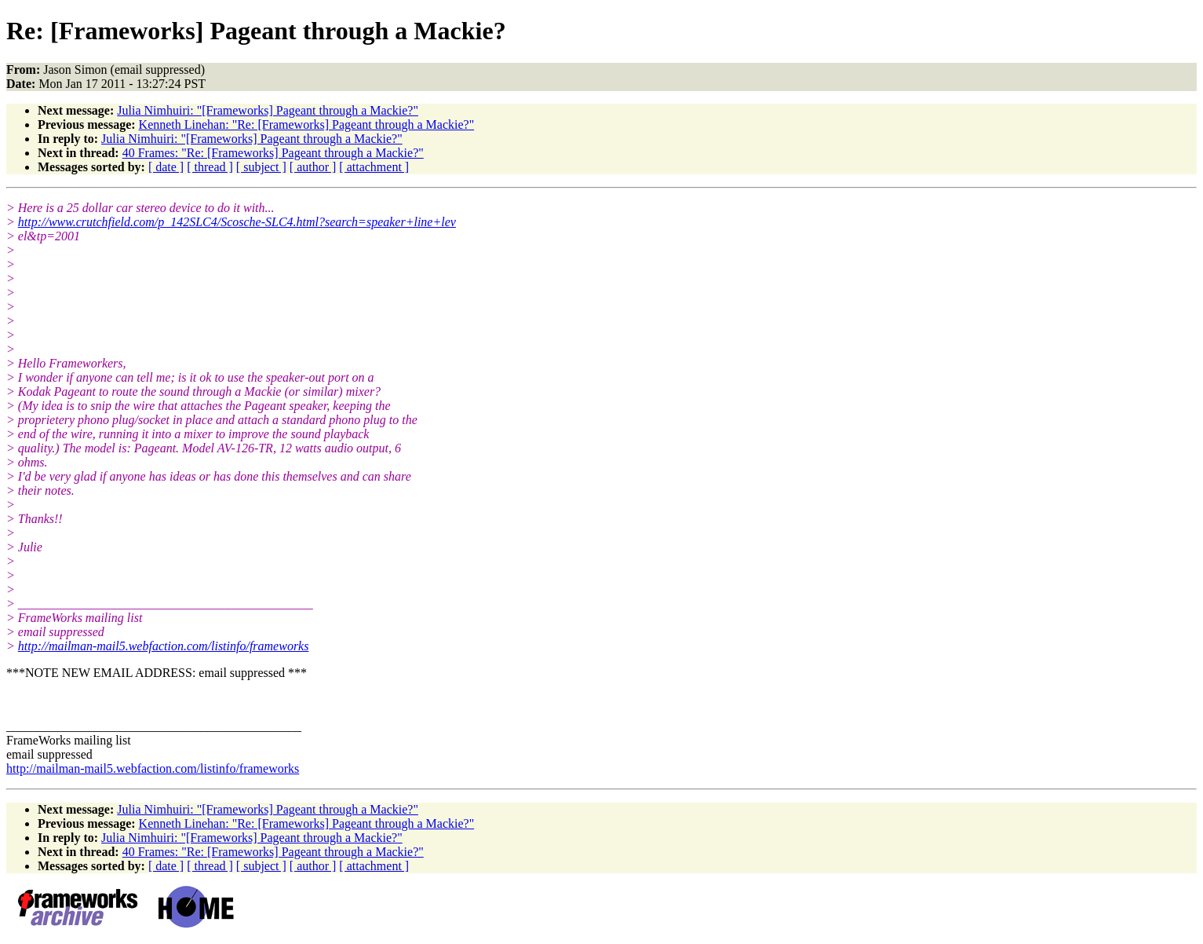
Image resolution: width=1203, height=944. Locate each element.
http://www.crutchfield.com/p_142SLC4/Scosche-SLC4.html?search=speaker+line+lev (237, 222)
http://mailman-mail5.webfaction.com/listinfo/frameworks (163, 646)
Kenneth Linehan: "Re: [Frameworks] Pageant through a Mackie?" (307, 124)
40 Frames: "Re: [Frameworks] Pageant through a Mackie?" (273, 152)
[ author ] (313, 167)
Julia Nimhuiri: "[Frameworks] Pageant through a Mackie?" (267, 110)
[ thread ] (210, 167)
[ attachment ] (374, 167)
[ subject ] (261, 167)
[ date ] (166, 167)
